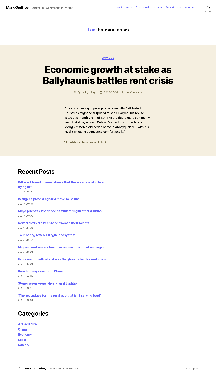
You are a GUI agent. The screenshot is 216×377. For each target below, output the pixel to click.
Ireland (102, 141)
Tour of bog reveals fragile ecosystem (46, 235)
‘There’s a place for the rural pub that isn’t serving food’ (59, 295)
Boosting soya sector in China (40, 271)
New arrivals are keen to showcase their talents (53, 223)
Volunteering (174, 7)
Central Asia (143, 7)
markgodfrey (88, 92)
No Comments (134, 92)
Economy (108, 58)
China (22, 329)
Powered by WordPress (64, 368)
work (129, 7)
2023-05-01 (111, 92)
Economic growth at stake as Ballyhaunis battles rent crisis (108, 75)
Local (22, 340)
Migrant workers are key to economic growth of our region (61, 247)
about (118, 7)
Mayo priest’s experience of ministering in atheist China (60, 211)
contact (190, 7)
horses (158, 7)
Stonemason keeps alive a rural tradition (48, 283)
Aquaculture (27, 324)
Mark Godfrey (17, 7)
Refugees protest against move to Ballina (49, 199)
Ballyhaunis (75, 141)
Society (23, 345)
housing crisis (89, 141)
